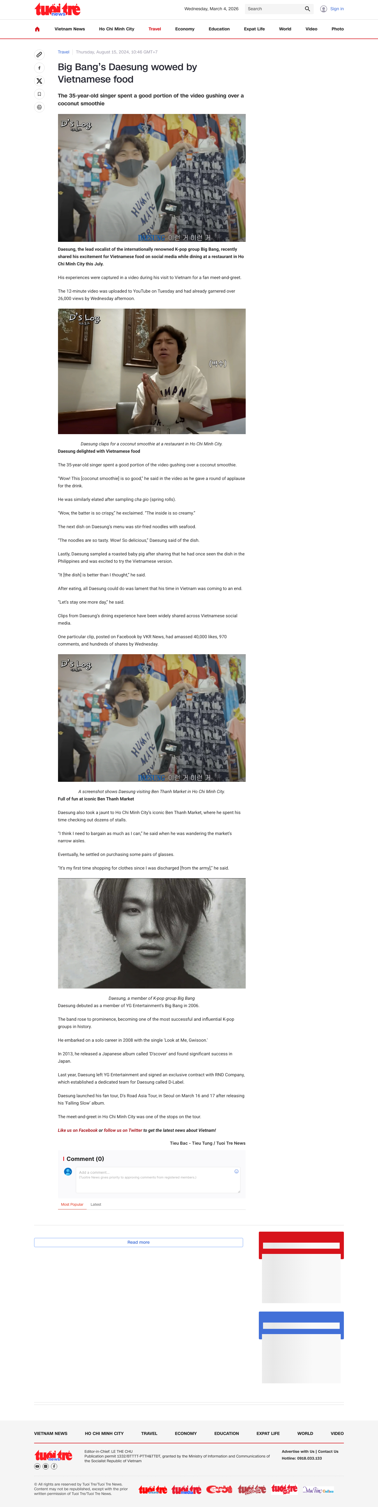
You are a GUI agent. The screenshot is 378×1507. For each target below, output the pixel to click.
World (285, 29)
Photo (338, 29)
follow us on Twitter (123, 1130)
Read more (139, 1242)
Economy (185, 29)
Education (219, 29)
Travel (155, 29)
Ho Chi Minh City (116, 29)
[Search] (279, 9)
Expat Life (254, 29)
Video (311, 29)
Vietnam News (70, 29)
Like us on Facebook (78, 1130)
